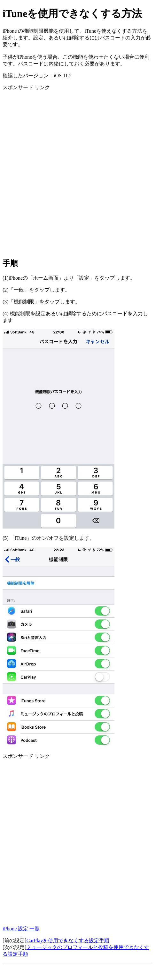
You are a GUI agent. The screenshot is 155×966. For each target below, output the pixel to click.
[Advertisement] (77, 174)
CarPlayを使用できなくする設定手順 (68, 940)
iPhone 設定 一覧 (21, 928)
